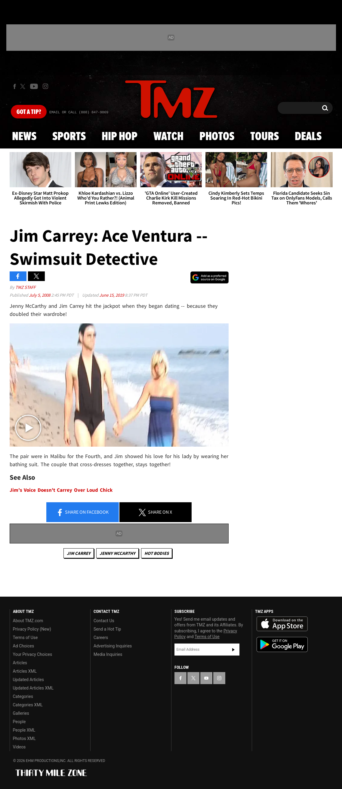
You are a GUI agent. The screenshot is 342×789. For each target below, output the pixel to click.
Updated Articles (28, 679)
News (24, 137)
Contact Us (104, 620)
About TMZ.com (28, 620)
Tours (264, 137)
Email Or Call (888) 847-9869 (78, 112)
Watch (168, 137)
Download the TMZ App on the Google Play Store (282, 644)
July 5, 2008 (40, 295)
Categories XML (28, 704)
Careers (101, 637)
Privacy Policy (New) (32, 629)
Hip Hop (119, 137)
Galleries (21, 713)
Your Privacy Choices (32, 654)
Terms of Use (25, 637)
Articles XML (25, 671)
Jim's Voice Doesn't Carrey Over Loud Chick (61, 490)
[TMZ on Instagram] (45, 86)
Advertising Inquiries (113, 646)
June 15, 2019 (112, 295)
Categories (23, 696)
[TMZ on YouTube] (206, 678)
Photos (216, 137)
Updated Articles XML (33, 688)
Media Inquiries (108, 654)
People (19, 721)
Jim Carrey (79, 553)
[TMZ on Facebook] (15, 86)
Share (82, 512)
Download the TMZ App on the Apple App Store (282, 624)
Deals (308, 137)
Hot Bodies (156, 553)
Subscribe (233, 650)
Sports (69, 137)
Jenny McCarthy (117, 553)
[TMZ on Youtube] (34, 86)
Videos (19, 747)
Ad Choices (23, 646)
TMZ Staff (25, 287)
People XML (24, 730)
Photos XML (24, 738)
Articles (20, 662)
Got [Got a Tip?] (29, 112)
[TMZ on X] (24, 86)
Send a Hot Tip (107, 629)
